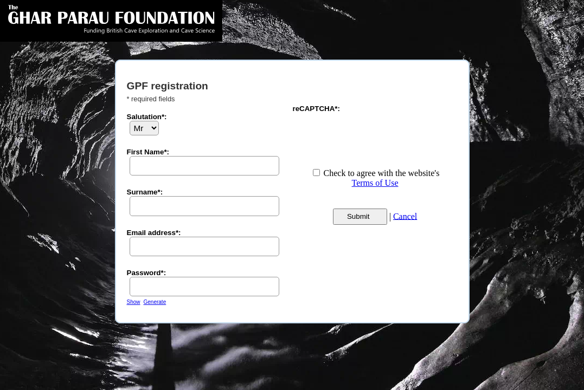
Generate (155, 302)
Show (133, 302)
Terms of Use (375, 182)
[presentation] (375, 134)
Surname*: (145, 192)
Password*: (146, 273)
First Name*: (148, 152)
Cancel (405, 215)
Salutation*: (147, 117)
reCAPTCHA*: (316, 109)
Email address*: (154, 233)
